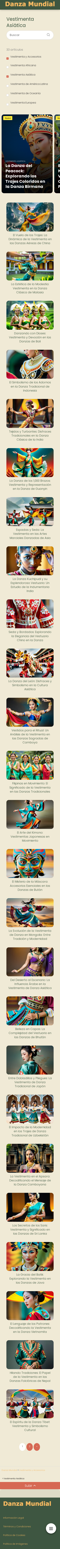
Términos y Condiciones (17, 1526)
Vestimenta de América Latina (27, 84)
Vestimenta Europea (21, 103)
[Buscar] (47, 34)
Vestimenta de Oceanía (23, 93)
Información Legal (13, 1517)
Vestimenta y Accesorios (23, 57)
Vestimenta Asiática (20, 75)
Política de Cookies (14, 1535)
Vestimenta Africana (21, 65)
